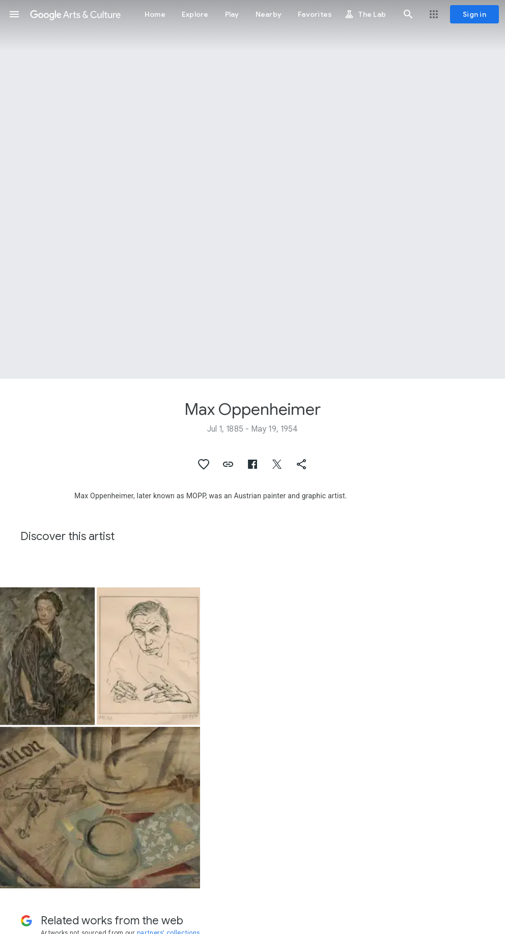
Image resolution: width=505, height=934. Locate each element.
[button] (14, 14)
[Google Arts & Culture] (75, 14)
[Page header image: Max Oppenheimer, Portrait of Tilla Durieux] (252, 189)
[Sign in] (474, 14)
